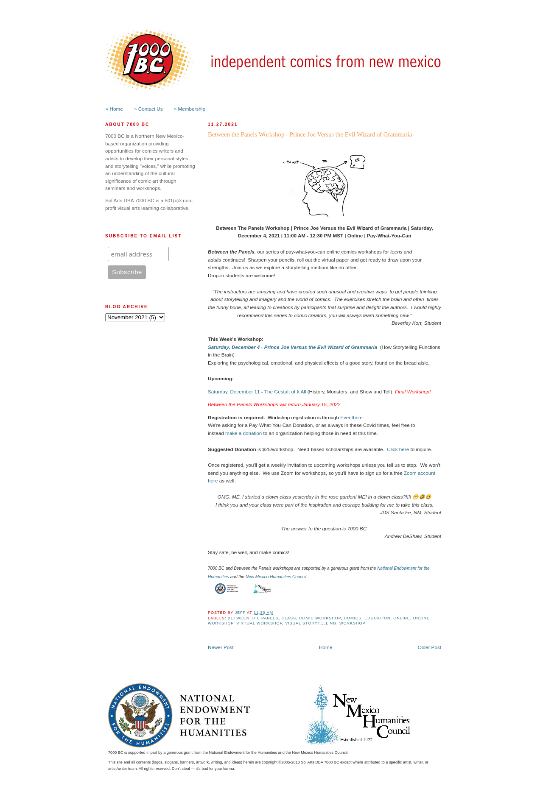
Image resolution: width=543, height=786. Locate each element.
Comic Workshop (320, 618)
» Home (114, 108)
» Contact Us (148, 108)
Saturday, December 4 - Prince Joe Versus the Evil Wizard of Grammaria (292, 347)
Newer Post (220, 647)
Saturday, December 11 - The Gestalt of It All (257, 391)
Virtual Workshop (259, 623)
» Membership (189, 108)
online (401, 618)
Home (325, 647)
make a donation (243, 433)
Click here (398, 449)
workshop (352, 623)
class (289, 618)
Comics (352, 618)
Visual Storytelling (310, 623)
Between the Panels (253, 618)
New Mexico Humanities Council (276, 576)
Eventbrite (351, 417)
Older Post (429, 647)
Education (377, 618)
